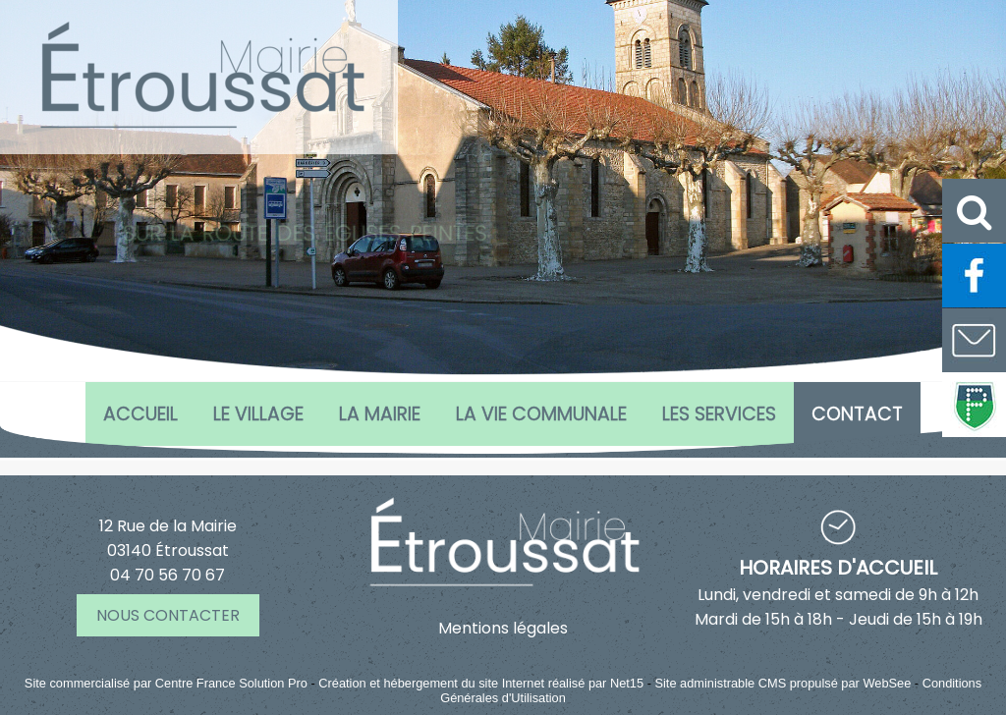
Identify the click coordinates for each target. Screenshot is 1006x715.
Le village (258, 414)
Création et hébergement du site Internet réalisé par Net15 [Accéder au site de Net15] (480, 683)
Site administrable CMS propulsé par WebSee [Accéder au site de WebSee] (782, 683)
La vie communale (541, 414)
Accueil (140, 414)
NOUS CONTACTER (168, 615)
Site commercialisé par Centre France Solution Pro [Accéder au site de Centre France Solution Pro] (166, 683)
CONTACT (857, 414)
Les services (719, 414)
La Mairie (379, 414)
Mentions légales (503, 628)
